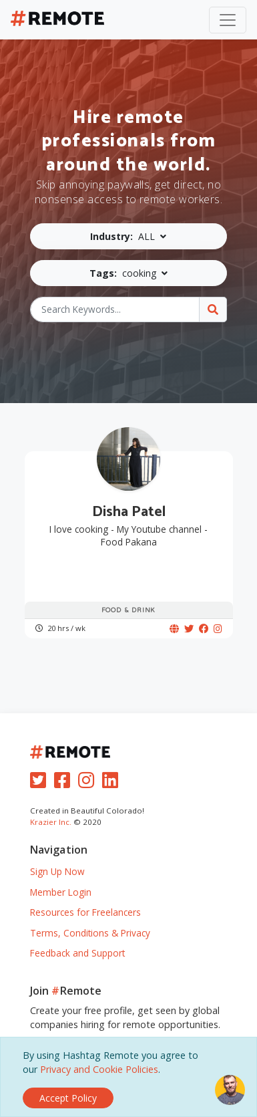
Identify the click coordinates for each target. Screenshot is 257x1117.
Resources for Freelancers (85, 912)
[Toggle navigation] (227, 20)
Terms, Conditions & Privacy (90, 932)
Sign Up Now (57, 871)
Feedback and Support (77, 953)
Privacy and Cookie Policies (99, 1069)
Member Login (60, 892)
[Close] (68, 1098)
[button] (129, 236)
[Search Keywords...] (115, 309)
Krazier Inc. (50, 822)
